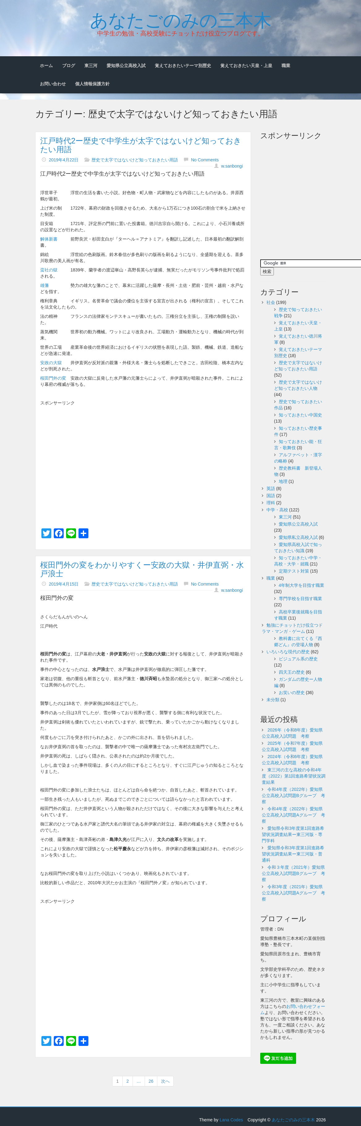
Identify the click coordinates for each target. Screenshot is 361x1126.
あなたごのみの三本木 (180, 19)
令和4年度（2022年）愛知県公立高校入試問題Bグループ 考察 (293, 795)
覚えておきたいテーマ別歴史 (183, 65)
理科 (270, 502)
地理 (283, 481)
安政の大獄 (51, 362)
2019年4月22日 (64, 159)
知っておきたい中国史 (300, 414)
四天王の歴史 (292, 672)
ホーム (46, 65)
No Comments (205, 159)
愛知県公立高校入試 (126, 65)
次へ (165, 1081)
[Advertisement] (143, 452)
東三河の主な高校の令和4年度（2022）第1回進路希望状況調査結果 (294, 776)
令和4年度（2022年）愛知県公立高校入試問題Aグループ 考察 (293, 815)
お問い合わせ (53, 83)
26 (151, 1081)
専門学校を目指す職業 (300, 598)
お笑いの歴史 (292, 692)
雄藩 (44, 285)
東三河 (90, 65)
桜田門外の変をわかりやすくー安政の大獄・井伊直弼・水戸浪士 (142, 569)
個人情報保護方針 (92, 83)
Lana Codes (231, 1119)
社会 (270, 302)
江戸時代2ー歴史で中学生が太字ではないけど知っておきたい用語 (140, 145)
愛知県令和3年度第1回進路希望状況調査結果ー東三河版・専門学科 (293, 834)
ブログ (68, 65)
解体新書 (48, 239)
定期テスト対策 (294, 571)
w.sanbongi (232, 166)
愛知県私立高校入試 (298, 537)
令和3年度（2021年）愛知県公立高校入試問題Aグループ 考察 (293, 893)
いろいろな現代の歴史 (288, 651)
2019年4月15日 (64, 584)
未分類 (272, 699)
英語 (270, 488)
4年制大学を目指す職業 (302, 585)
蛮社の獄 (48, 269)
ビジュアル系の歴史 (298, 658)
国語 (270, 495)
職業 (286, 65)
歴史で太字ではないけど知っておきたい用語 (134, 159)
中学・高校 (277, 509)
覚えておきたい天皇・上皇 (246, 65)
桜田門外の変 (53, 378)
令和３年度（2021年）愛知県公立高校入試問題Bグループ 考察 (293, 873)
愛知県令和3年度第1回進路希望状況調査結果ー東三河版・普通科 (293, 854)
